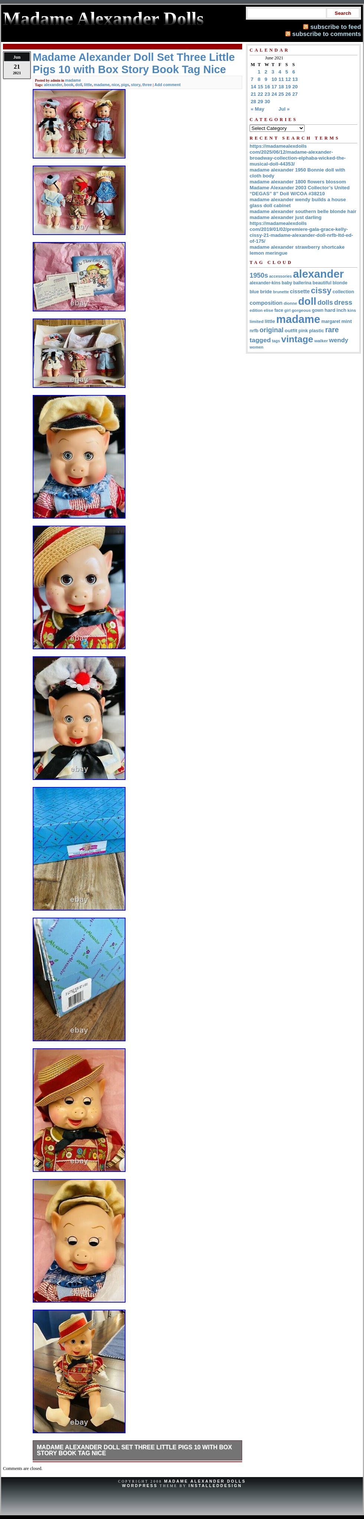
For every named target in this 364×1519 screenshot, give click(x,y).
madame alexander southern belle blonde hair (303, 211)
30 (267, 101)
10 (274, 79)
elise (268, 310)
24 (274, 94)
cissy (321, 290)
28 (253, 101)
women (256, 347)
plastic (316, 330)
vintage (297, 339)
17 (274, 86)
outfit (291, 330)
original (272, 330)
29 (260, 101)
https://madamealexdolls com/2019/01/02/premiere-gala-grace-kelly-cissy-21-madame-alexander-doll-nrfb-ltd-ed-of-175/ (301, 232)
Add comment (168, 84)
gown (318, 310)
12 (288, 79)
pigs (125, 84)
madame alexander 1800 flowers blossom (298, 181)
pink (303, 330)
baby (287, 282)
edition (256, 310)
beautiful (321, 282)
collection (343, 291)
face (278, 310)
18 (281, 86)
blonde (339, 282)
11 (281, 79)
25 (281, 94)
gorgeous (301, 310)
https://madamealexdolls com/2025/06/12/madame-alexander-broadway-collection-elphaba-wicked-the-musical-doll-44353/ (298, 155)
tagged (260, 340)
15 (260, 86)
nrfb (254, 330)
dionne (290, 303)
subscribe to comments (326, 33)
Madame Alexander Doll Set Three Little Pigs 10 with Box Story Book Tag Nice (134, 1450)
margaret (330, 321)
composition (266, 303)
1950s (259, 275)
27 (295, 94)
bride (266, 291)
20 (295, 86)
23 (267, 94)
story (136, 84)
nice (115, 84)
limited (257, 321)
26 (288, 94)
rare (332, 330)
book (69, 84)
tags (276, 341)
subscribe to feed (335, 26)
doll (78, 84)
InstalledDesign (215, 1485)
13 (295, 79)
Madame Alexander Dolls (205, 1481)
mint (346, 321)
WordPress (139, 1485)
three (147, 84)
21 (253, 94)
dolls (325, 302)
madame (73, 80)
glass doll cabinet (270, 205)
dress (343, 302)
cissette (300, 291)
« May (257, 109)
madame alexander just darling (286, 217)
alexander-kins (265, 282)
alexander (53, 84)
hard (330, 310)
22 (260, 94)
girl (287, 310)
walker (321, 340)
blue (254, 291)
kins (351, 310)
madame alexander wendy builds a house (298, 199)
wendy (338, 340)
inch (342, 310)
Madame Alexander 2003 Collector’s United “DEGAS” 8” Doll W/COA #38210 (300, 190)
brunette (281, 292)
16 (267, 86)
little (88, 84)
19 (288, 86)
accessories (280, 276)
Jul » (284, 109)
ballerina (302, 282)
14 (253, 86)
